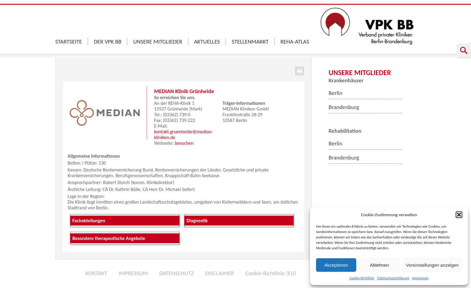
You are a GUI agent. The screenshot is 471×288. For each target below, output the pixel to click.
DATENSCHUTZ (176, 273)
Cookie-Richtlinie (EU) (270, 273)
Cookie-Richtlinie (362, 278)
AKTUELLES (207, 41)
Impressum (420, 278)
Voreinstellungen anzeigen (432, 265)
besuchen (184, 143)
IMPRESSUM (133, 273)
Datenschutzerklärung (393, 278)
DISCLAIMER (219, 273)
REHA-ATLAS (294, 41)
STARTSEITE (68, 41)
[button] (459, 215)
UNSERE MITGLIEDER (157, 41)
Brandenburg (344, 107)
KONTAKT (96, 273)
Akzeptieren (336, 265)
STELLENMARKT (250, 41)
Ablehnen (379, 265)
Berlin (335, 92)
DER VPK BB (107, 41)
